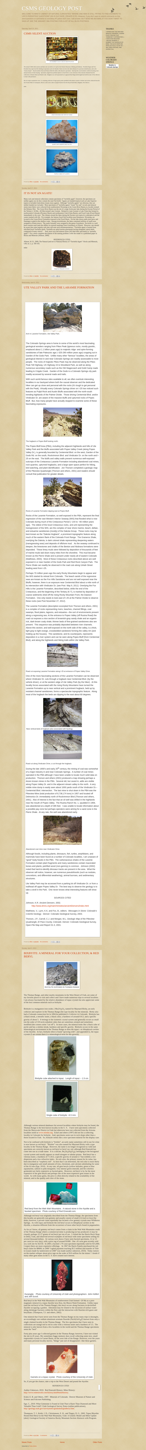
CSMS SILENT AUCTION (40, 33)
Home (62, 1442)
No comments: (44, 181)
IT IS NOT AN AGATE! (38, 193)
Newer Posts (27, 1442)
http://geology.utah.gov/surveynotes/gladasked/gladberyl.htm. (49, 1408)
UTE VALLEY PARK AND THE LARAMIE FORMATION (59, 287)
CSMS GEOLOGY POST (52, 8)
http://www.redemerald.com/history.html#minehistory (46, 1392)
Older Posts (97, 1442)
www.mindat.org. (46, 1132)
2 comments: (44, 1435)
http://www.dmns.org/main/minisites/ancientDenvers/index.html (60, 906)
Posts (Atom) (33, 1446)
